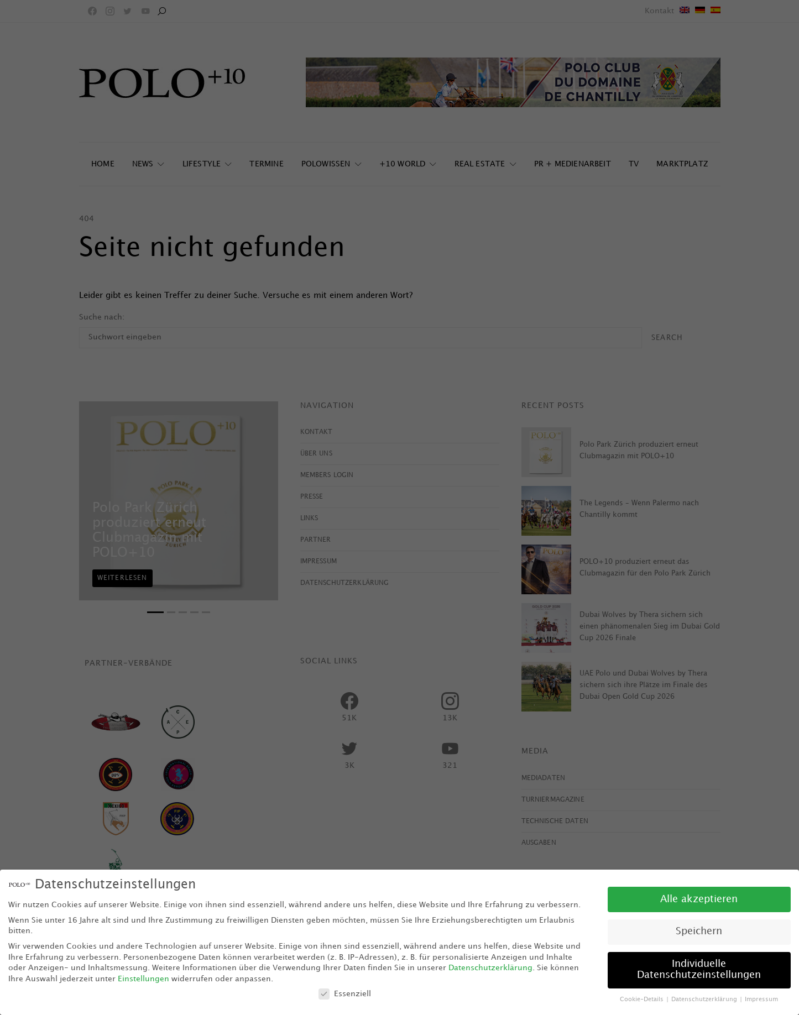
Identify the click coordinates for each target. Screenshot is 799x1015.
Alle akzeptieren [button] (699, 899)
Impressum (761, 999)
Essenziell (344, 993)
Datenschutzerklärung (490, 967)
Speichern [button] (699, 931)
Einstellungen (143, 978)
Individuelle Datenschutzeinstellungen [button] (699, 970)
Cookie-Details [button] (642, 999)
